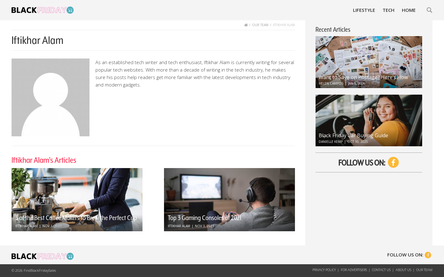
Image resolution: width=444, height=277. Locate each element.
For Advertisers (354, 269)
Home (409, 10)
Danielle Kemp (331, 141)
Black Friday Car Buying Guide (353, 135)
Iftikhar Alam (26, 226)
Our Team (424, 269)
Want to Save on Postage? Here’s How (363, 77)
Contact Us (381, 269)
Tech (388, 10)
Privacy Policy (324, 269)
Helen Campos (331, 83)
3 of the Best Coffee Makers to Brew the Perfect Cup (76, 218)
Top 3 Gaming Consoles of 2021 (204, 218)
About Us (403, 269)
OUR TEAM (260, 25)
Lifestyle (364, 10)
